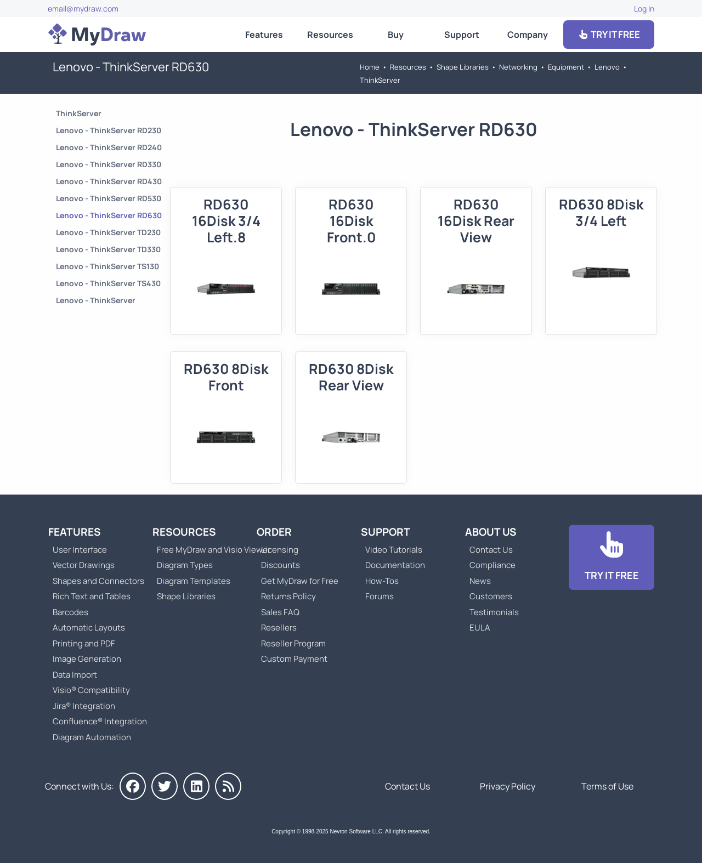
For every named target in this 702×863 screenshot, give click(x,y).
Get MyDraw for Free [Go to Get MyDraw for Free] (299, 581)
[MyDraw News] (228, 786)
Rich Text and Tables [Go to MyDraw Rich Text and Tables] (92, 596)
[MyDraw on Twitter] (164, 786)
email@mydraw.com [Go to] (83, 8)
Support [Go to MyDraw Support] (461, 35)
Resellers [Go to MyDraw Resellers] (279, 627)
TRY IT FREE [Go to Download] (609, 34)
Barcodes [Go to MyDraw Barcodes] (70, 612)
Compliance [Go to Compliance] (492, 565)
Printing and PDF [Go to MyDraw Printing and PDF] (84, 643)
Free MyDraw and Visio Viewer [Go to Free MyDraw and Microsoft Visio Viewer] (209, 549)
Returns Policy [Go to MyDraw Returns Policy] (288, 596)
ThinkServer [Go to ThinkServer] (380, 80)
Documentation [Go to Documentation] (395, 565)
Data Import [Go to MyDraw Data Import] (75, 674)
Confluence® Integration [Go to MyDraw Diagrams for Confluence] (100, 721)
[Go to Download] (611, 557)
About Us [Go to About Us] (491, 532)
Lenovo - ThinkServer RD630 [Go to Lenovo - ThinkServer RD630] (109, 215)
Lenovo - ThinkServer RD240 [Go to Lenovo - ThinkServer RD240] (109, 147)
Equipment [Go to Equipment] (566, 67)
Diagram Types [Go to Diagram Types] (185, 565)
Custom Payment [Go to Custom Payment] (294, 659)
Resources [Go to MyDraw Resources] (330, 35)
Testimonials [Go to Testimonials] (494, 612)
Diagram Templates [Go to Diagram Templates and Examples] (193, 581)
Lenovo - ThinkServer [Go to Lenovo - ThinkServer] (95, 300)
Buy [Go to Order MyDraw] (396, 35)
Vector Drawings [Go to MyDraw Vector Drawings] (84, 565)
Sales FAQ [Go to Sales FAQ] (280, 612)
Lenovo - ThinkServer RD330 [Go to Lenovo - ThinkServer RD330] (108, 164)
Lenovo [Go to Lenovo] (607, 67)
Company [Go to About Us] (527, 35)
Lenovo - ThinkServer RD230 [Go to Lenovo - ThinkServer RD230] (108, 130)
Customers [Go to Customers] (490, 596)
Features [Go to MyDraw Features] (264, 35)
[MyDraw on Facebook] (133, 786)
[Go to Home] (97, 34)
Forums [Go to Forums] (379, 596)
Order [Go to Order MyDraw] (274, 532)
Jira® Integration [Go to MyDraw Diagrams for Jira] (84, 706)
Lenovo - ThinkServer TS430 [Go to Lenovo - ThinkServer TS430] (108, 283)
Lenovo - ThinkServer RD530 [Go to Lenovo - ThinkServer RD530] (108, 198)
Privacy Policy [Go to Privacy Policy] (507, 786)
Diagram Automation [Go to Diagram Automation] (92, 737)
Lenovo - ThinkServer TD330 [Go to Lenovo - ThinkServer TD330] (108, 249)
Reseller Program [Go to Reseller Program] (293, 643)
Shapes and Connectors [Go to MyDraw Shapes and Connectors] (98, 581)
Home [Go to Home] (370, 67)
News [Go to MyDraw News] (480, 581)
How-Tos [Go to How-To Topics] (382, 581)
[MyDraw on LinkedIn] (196, 786)
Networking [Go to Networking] (518, 67)
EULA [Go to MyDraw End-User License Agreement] (479, 627)
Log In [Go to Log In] (644, 8)
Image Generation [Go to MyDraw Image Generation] (87, 659)
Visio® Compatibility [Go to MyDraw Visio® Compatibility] (91, 690)
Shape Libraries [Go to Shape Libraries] (463, 67)
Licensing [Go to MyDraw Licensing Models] (279, 549)
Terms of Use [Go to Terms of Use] (607, 786)
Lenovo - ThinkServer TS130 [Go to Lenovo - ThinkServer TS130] (107, 266)
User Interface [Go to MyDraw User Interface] (80, 549)
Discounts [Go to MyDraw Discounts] (280, 565)
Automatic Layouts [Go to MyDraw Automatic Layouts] (89, 627)
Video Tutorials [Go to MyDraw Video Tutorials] (393, 549)
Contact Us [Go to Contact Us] (491, 549)
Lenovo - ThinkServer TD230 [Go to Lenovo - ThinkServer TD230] (108, 232)
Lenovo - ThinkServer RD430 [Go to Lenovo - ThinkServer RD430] (109, 181)
